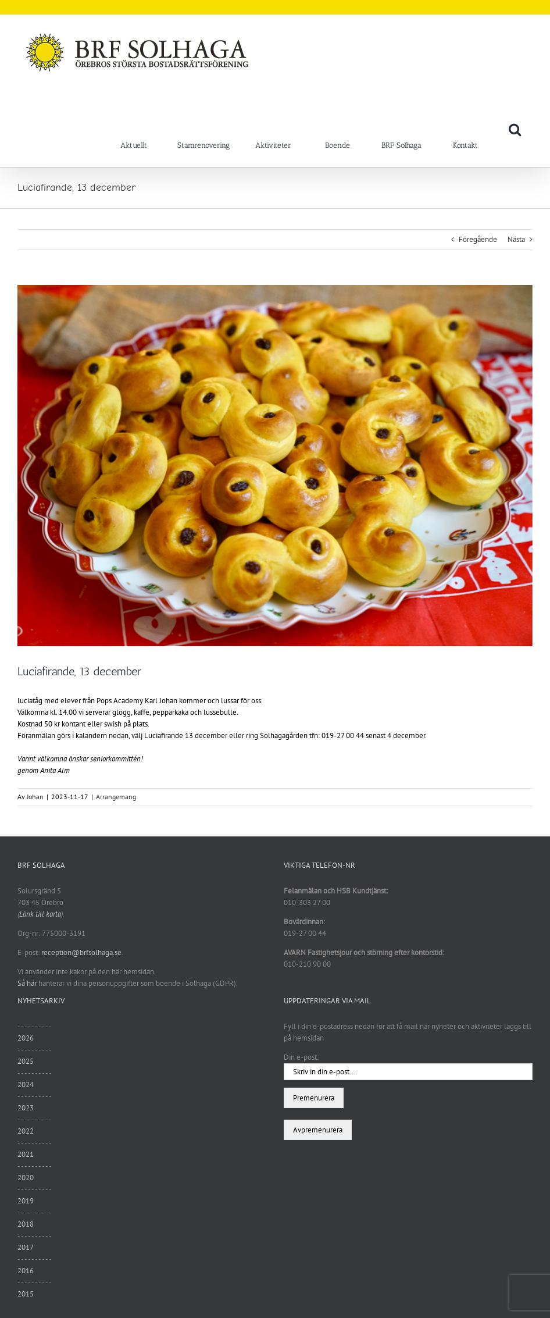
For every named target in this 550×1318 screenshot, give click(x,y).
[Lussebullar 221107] (275, 465)
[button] (515, 129)
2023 (25, 1108)
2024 (25, 1084)
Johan (35, 796)
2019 (25, 1201)
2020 (25, 1177)
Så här (27, 983)
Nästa (516, 239)
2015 (25, 1294)
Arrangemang (116, 796)
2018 (25, 1224)
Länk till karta (40, 914)
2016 (25, 1271)
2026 (25, 1038)
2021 (25, 1154)
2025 (25, 1061)
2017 (25, 1247)
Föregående (478, 239)
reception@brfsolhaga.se (81, 952)
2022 (25, 1131)
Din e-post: (301, 1057)
